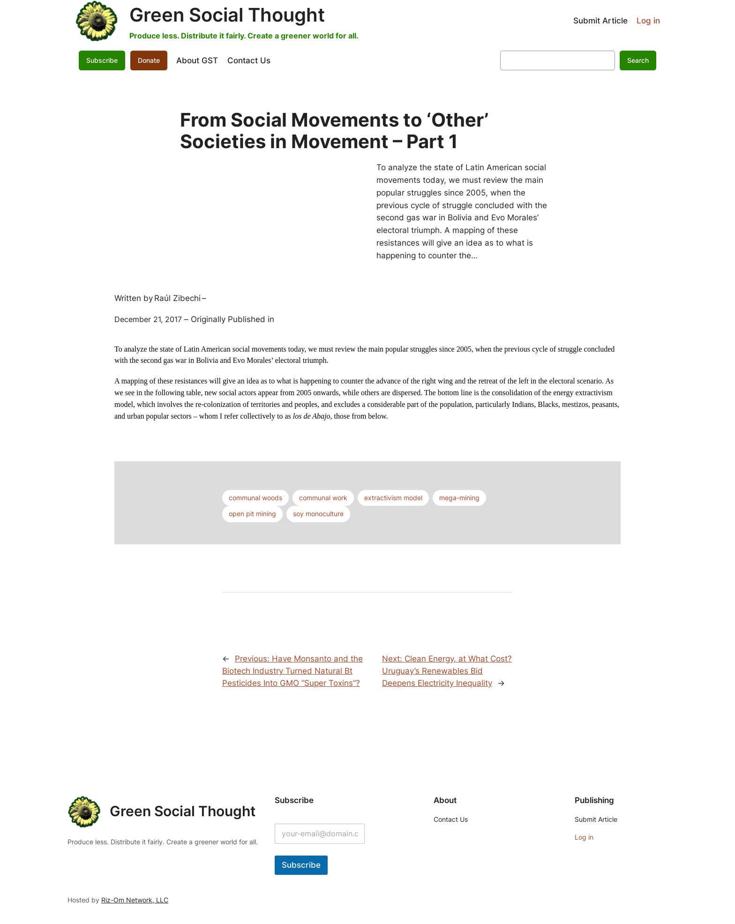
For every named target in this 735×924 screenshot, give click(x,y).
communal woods (255, 498)
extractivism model (393, 498)
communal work (323, 498)
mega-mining (459, 498)
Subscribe (102, 60)
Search (638, 60)
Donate (149, 60)
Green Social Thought (227, 14)
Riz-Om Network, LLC (134, 900)
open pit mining (252, 514)
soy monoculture (318, 514)
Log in (648, 20)
